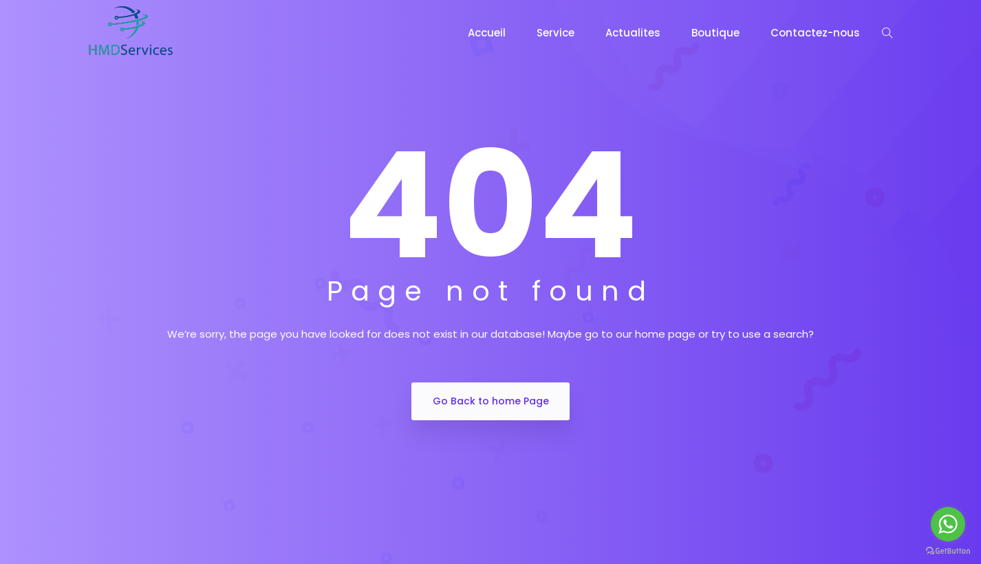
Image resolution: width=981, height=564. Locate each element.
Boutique (715, 32)
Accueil (487, 32)
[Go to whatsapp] (948, 524)
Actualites (632, 32)
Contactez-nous (815, 32)
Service (555, 32)
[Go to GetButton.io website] (948, 550)
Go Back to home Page (491, 401)
